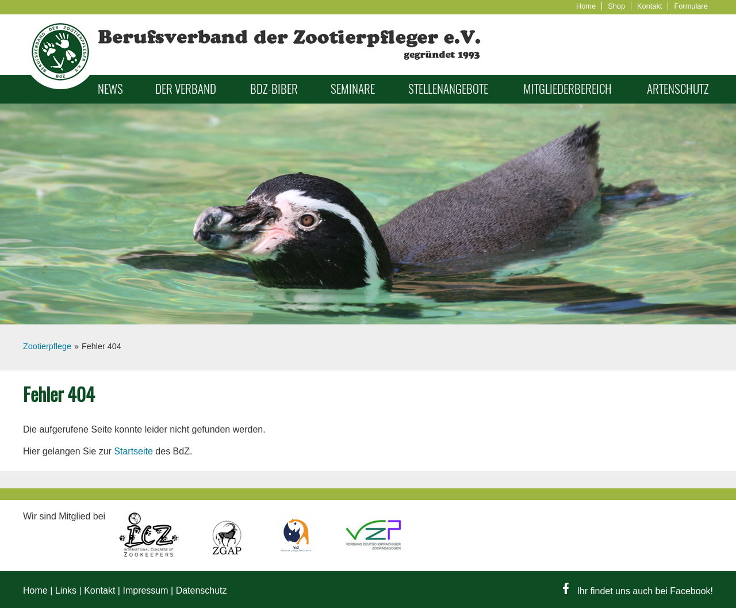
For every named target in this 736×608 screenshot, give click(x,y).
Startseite (133, 451)
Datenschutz (201, 590)
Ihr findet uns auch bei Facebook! (638, 591)
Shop (616, 6)
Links (65, 590)
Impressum (145, 590)
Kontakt (649, 6)
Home (586, 6)
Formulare (690, 6)
